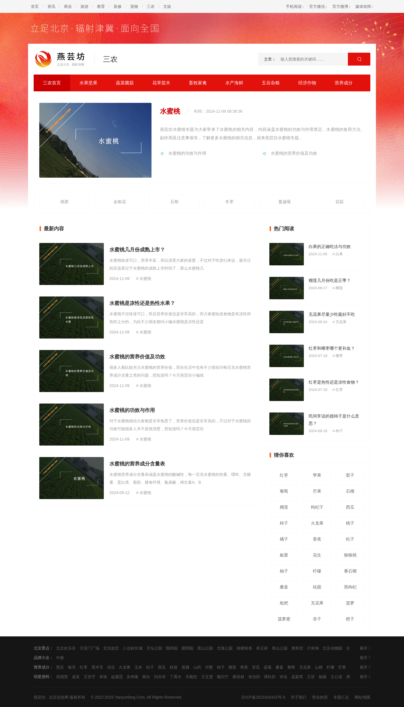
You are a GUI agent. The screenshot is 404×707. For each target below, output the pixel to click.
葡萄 (284, 491)
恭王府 (262, 648)
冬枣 (229, 201)
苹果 (317, 475)
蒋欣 (146, 676)
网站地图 (362, 697)
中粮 (60, 657)
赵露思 (117, 676)
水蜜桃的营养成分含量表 (137, 464)
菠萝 (350, 603)
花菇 (339, 201)
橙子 (350, 618)
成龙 (76, 676)
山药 (197, 667)
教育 (101, 6)
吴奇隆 (132, 676)
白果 (339, 254)
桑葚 (284, 587)
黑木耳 (97, 667)
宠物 (134, 6)
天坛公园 (154, 648)
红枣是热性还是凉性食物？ (334, 382)
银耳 (72, 667)
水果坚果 (88, 82)
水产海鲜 (234, 82)
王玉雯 (207, 676)
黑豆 (60, 667)
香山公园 (280, 648)
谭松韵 (270, 676)
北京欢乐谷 (66, 648)
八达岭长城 (133, 648)
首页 (35, 6)
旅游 (84, 6)
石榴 (350, 491)
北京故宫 (111, 648)
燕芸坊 (39, 697)
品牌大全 (41, 657)
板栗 (284, 555)
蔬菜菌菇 (125, 82)
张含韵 (254, 676)
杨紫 (323, 676)
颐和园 (172, 648)
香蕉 (317, 539)
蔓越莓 (284, 201)
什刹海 (313, 648)
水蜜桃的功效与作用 (187, 153)
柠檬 (317, 571)
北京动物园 (332, 648)
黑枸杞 (350, 587)
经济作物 (307, 82)
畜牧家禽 (198, 82)
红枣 (339, 390)
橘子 (284, 539)
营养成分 (344, 82)
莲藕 (185, 667)
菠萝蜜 (284, 618)
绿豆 (111, 667)
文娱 (167, 6)
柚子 (284, 571)
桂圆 (317, 587)
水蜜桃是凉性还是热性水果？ (142, 303)
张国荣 (62, 676)
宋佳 (283, 676)
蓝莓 (268, 667)
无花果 (341, 322)
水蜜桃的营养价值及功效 (294, 153)
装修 (117, 6)
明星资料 (41, 676)
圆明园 (187, 648)
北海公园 (225, 648)
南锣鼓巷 (244, 648)
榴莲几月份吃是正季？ (330, 280)
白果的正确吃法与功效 (330, 246)
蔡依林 (238, 676)
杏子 (317, 618)
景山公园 (205, 648)
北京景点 (41, 648)
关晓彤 (191, 676)
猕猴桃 (350, 555)
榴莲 (339, 288)
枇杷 (284, 603)
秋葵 (174, 667)
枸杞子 (317, 507)
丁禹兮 (176, 676)
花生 (317, 555)
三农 (151, 6)
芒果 (317, 491)
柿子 (339, 431)
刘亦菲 (160, 676)
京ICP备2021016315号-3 (263, 697)
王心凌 (336, 676)
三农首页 (52, 82)
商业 (68, 6)
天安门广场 (89, 648)
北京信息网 (58, 697)
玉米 (138, 667)
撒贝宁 (223, 676)
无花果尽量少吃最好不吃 (332, 314)
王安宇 (89, 676)
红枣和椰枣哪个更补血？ (332, 348)
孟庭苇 (297, 676)
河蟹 (209, 667)
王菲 (311, 676)
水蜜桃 (145, 278)
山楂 (319, 667)
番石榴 (350, 571)
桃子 (350, 523)
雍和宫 (297, 648)
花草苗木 (161, 82)
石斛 (174, 201)
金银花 (119, 201)
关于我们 (298, 697)
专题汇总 (341, 697)
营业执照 (320, 697)
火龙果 (317, 523)
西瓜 (350, 507)
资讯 (51, 6)
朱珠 (103, 676)
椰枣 (339, 356)
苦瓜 (256, 667)
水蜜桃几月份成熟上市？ (137, 249)
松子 (350, 539)
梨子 (350, 475)
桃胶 (64, 201)
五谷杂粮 (271, 82)
